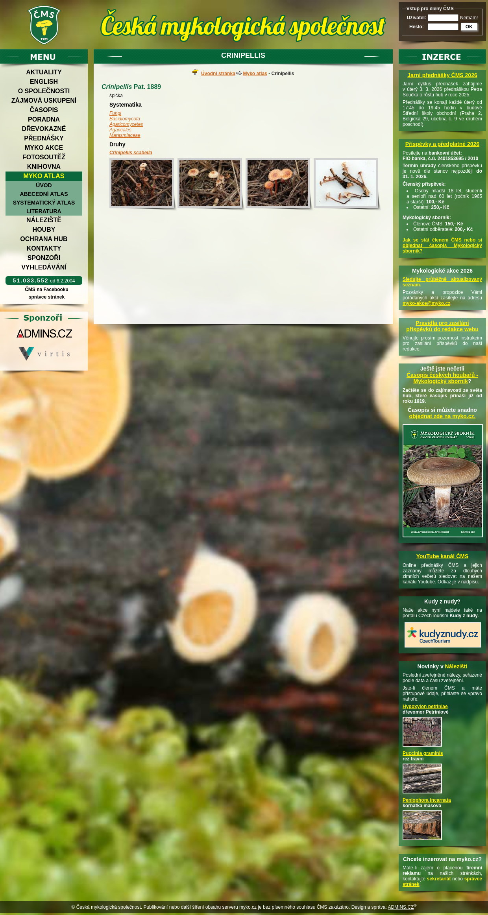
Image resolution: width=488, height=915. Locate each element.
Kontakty (44, 248)
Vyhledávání (44, 267)
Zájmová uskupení (43, 100)
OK (469, 27)
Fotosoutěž (43, 157)
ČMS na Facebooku (47, 289)
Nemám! (469, 17)
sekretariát (439, 879)
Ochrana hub (43, 239)
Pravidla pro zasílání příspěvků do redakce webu (442, 326)
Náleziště (43, 220)
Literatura (43, 211)
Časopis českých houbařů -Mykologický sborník (442, 378)
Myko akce (44, 147)
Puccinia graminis (423, 753)
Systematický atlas (44, 202)
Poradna (44, 119)
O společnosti (44, 91)
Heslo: (416, 27)
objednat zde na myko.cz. (442, 416)
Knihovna (44, 166)
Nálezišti (456, 666)
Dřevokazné (44, 128)
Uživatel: (416, 17)
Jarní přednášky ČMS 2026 (442, 75)
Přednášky (43, 138)
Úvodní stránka (218, 73)
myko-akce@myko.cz (426, 303)
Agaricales (120, 130)
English (44, 81)
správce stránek (46, 297)
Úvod (44, 185)
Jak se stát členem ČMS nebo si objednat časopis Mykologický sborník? (442, 245)
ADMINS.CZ (401, 907)
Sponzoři (44, 258)
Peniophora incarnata (427, 800)
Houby (44, 229)
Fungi (115, 113)
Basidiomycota (124, 119)
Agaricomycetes (126, 124)
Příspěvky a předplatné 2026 (442, 144)
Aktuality (44, 72)
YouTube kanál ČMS (442, 556)
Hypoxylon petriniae (425, 706)
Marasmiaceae (124, 135)
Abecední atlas (44, 194)
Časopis (44, 110)
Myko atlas (44, 176)
